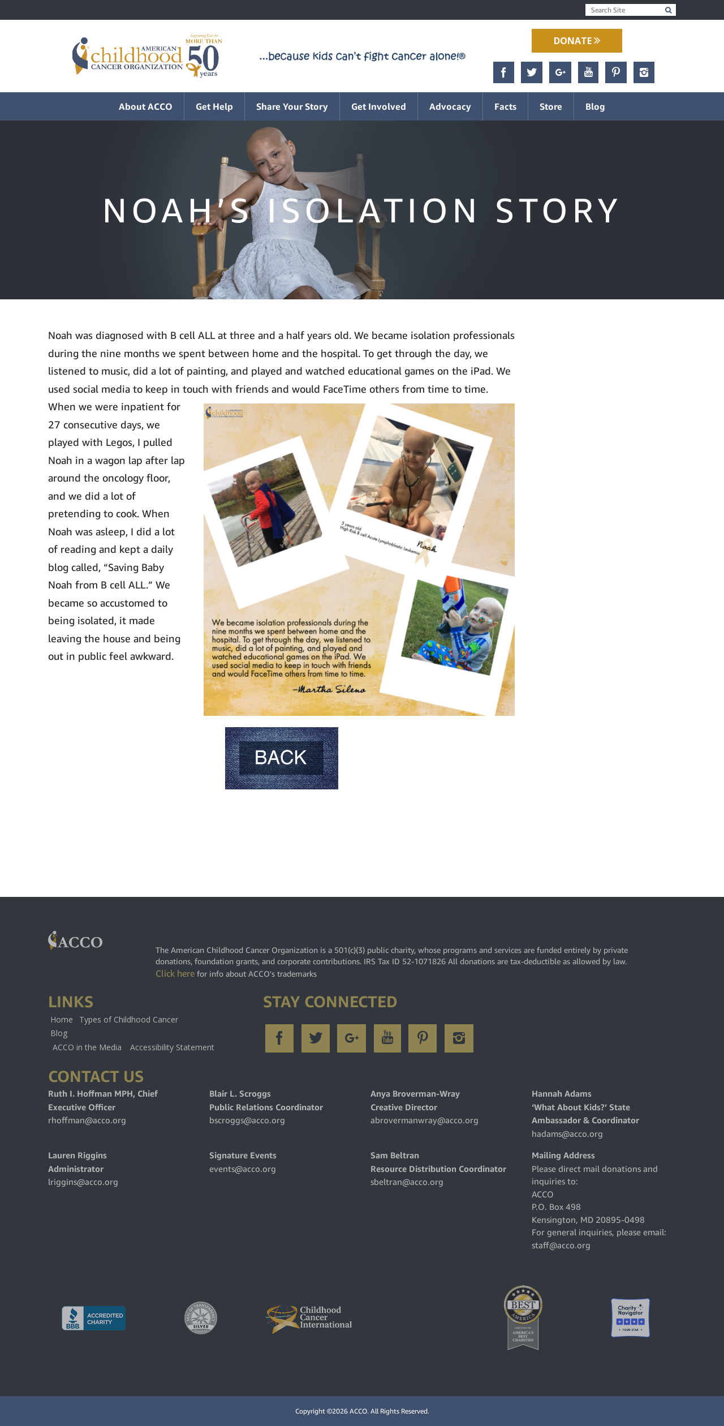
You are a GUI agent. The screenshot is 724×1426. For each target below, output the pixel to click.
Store (551, 106)
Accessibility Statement (172, 1047)
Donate (577, 41)
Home (61, 1019)
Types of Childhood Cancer (128, 1019)
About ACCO (146, 106)
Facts (505, 106)
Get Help (214, 106)
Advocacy (450, 106)
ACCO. (359, 1411)
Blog (595, 106)
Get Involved (378, 106)
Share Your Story (292, 106)
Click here (175, 973)
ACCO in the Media (87, 1047)
